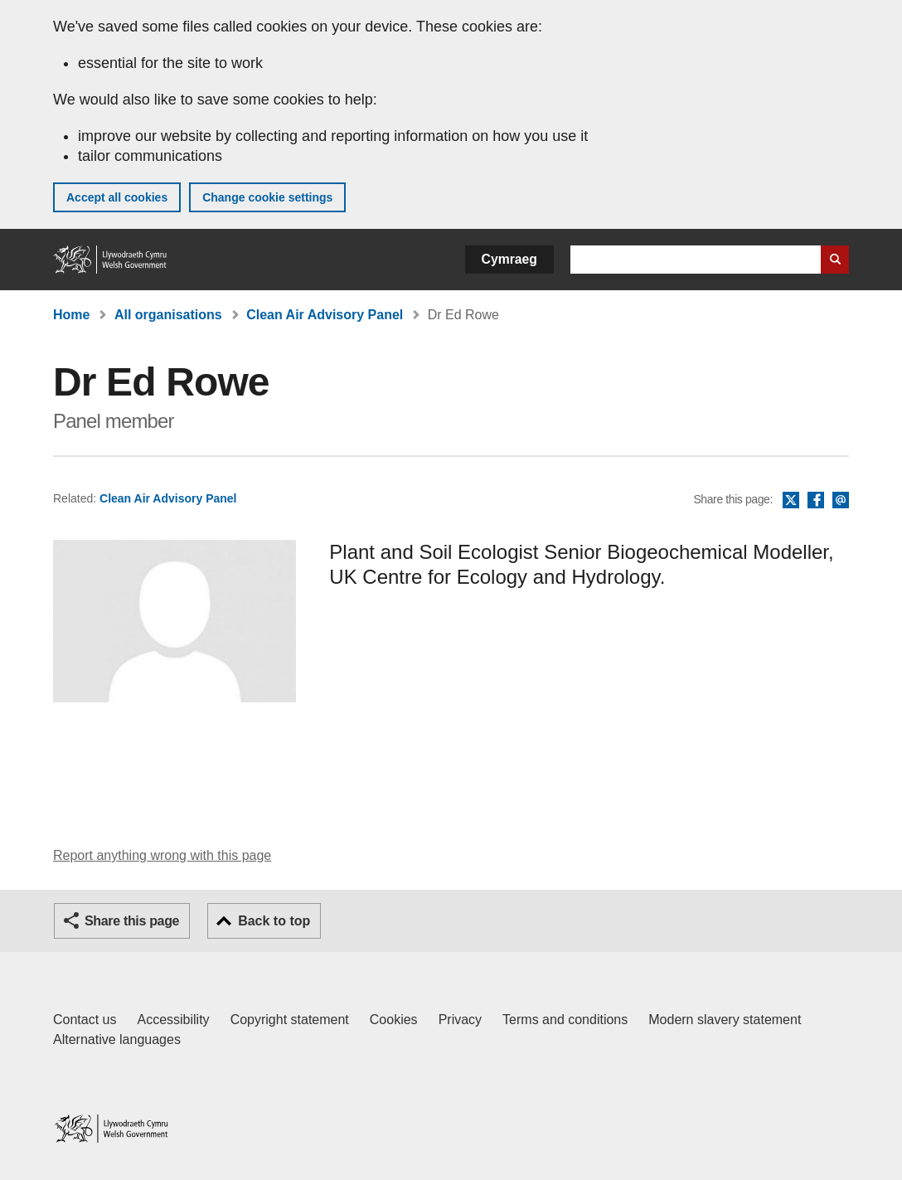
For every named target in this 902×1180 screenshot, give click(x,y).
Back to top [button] (274, 921)
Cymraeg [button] (509, 259)
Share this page (132, 921)
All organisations (168, 315)
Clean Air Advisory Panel (324, 315)
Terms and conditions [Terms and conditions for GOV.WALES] (565, 1019)
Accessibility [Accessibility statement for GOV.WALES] (173, 1019)
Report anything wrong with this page (162, 855)
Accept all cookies (116, 197)
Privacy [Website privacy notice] (460, 1019)
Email (840, 501)
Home (71, 315)
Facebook (815, 501)
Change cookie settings (267, 197)
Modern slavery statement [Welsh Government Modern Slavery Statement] (724, 1019)
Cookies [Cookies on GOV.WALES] (394, 1019)
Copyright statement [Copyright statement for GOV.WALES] (289, 1019)
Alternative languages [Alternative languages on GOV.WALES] (117, 1039)
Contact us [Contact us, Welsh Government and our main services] (84, 1019)
